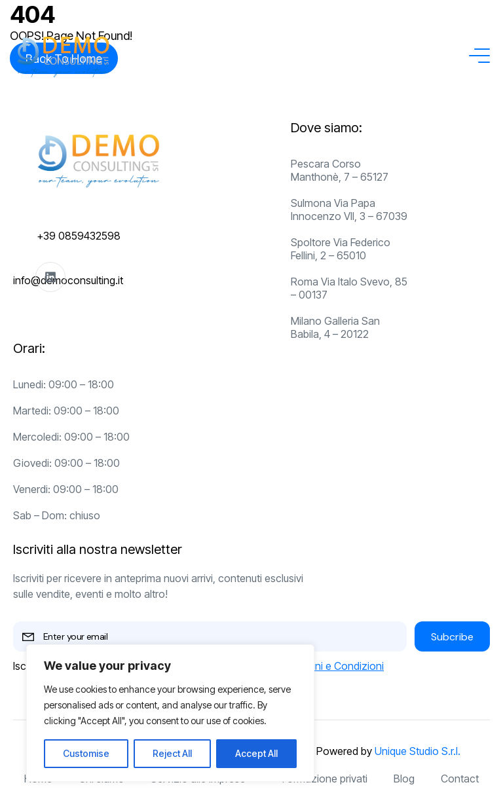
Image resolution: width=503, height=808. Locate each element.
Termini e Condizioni (336, 665)
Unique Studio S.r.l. (417, 751)
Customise (86, 753)
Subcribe (452, 637)
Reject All (172, 753)
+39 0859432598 (79, 235)
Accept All (256, 753)
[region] (170, 713)
